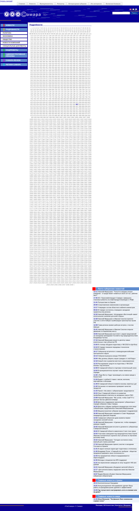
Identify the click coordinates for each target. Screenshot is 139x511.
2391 (54, 279)
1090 (35, 128)
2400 (89, 279)
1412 (43, 166)
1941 (47, 227)
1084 (74, 127)
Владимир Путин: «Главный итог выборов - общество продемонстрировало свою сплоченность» (115, 452)
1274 (66, 149)
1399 (54, 164)
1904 (89, 221)
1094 (51, 128)
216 (44, 45)
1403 (70, 164)
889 (83, 106)
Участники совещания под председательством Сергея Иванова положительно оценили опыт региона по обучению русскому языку (115, 435)
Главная (22, 4)
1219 (39, 143)
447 (77, 65)
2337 (31, 273)
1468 (74, 171)
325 (71, 54)
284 (68, 50)
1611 (70, 188)
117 (47, 35)
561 (59, 76)
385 (71, 60)
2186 (66, 255)
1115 (70, 130)
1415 (54, 166)
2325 (47, 272)
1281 (31, 151)
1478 (51, 173)
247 (77, 47)
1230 (82, 143)
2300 (74, 268)
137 (47, 37)
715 (40, 91)
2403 (39, 281)
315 (40, 54)
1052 (74, 123)
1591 (54, 186)
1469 (78, 171)
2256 (89, 262)
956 (44, 113)
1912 (58, 223)
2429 (78, 283)
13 (51, 28)
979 (53, 115)
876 (44, 106)
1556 (43, 182)
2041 (62, 238)
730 (86, 91)
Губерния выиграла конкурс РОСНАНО (112, 356)
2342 (51, 273)
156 (44, 39)
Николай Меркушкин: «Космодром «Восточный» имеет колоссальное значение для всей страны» (115, 315)
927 (77, 110)
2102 (51, 246)
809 (83, 99)
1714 (35, 201)
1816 (58, 212)
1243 (70, 145)
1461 (47, 171)
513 (34, 73)
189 (83, 41)
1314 (35, 154)
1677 (78, 195)
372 (31, 60)
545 (71, 74)
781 (59, 97)
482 (62, 69)
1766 (51, 206)
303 (65, 52)
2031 (86, 236)
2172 (74, 253)
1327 (86, 154)
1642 (66, 192)
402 (62, 61)
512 (31, 73)
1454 (82, 169)
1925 (47, 225)
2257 (31, 264)
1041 (31, 123)
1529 (62, 179)
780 (56, 97)
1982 (82, 231)
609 (83, 80)
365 (71, 58)
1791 (86, 208)
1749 (47, 205)
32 (31, 30)
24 (74, 28)
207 (77, 43)
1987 (39, 232)
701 (59, 89)
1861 (47, 218)
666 (74, 86)
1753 (62, 205)
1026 (35, 121)
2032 (89, 236)
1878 (51, 219)
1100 (74, 128)
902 (62, 108)
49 (68, 30)
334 (37, 56)
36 (40, 30)
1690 (66, 197)
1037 (78, 121)
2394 (66, 279)
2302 (82, 268)
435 (40, 65)
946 (74, 112)
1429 (47, 167)
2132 (43, 249)
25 (77, 28)
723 (65, 91)
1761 (31, 206)
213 (34, 45)
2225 (31, 260)
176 (44, 41)
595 (40, 80)
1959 (54, 229)
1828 (43, 214)
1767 (54, 206)
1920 (89, 223)
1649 (31, 193)
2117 (47, 247)
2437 (63, 285)
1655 (54, 193)
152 (31, 39)
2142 (82, 249)
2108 (74, 246)
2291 (39, 268)
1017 (62, 119)
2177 (31, 255)
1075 (39, 127)
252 (31, 48)
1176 (58, 138)
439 (53, 65)
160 (56, 39)
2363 (70, 275)
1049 (62, 123)
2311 (54, 270)
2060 (74, 240)
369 (83, 58)
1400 (58, 164)
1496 (58, 175)
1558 (51, 182)
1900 (74, 221)
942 (62, 112)
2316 (74, 270)
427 (77, 63)
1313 (31, 154)
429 (83, 63)
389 (83, 60)
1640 (58, 192)
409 (83, 61)
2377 (62, 277)
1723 (70, 201)
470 (86, 67)
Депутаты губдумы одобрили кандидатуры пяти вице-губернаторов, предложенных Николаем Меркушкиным (115, 407)
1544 (58, 180)
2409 (62, 281)
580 (56, 78)
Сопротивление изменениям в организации (113, 305)
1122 (35, 132)
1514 (66, 177)
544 (68, 74)
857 (47, 104)
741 (59, 93)
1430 (51, 167)
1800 (58, 210)
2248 (58, 262)
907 (77, 108)
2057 (62, 240)
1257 (62, 147)
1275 (70, 149)
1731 (39, 203)
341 (59, 56)
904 (68, 108)
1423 (86, 166)
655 (40, 86)
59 (89, 30)
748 (80, 93)
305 (71, 52)
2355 (39, 275)
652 (31, 86)
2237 (78, 260)
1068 (74, 125)
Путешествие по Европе (107, 302)
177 (47, 41)
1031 (54, 121)
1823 (86, 212)
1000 (57, 117)
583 (65, 78)
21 (68, 28)
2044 (74, 238)
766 (74, 95)
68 (48, 32)
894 (37, 108)
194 (37, 43)
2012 (74, 234)
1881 (62, 219)
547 (77, 74)
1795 (39, 210)
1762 (35, 206)
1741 (78, 203)
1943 (54, 227)
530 (86, 73)
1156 (43, 136)
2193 (31, 257)
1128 (58, 132)
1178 (66, 138)
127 (77, 35)
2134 (51, 249)
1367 (54, 160)
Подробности (12, 29)
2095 (86, 244)
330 (86, 54)
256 (44, 48)
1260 (74, 147)
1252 (43, 147)
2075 (70, 242)
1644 (74, 192)
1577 (62, 184)
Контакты (119, 505)
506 (74, 71)
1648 (89, 192)
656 (44, 86)
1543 (54, 180)
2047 (86, 238)
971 (89, 113)
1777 (31, 208)
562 (62, 76)
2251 (70, 262)
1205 (47, 141)
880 (56, 106)
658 (50, 86)
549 (83, 74)
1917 (78, 223)
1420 (74, 166)
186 (74, 41)
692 (31, 89)
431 (89, 63)
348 (80, 56)
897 (47, 108)
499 (53, 71)
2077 (78, 242)
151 (89, 37)
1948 (74, 227)
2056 (58, 240)
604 (68, 80)
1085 (78, 127)
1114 (66, 130)
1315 (39, 154)
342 (62, 56)
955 (40, 113)
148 (80, 37)
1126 (51, 132)
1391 (86, 162)
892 (31, 108)
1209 (62, 141)
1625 (62, 190)
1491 (39, 175)
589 (83, 78)
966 (74, 113)
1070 (82, 125)
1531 (70, 179)
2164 (43, 253)
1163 (70, 136)
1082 (66, 127)
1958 (51, 229)
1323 (70, 154)
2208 (89, 257)
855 (40, 104)
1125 (47, 132)
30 (87, 28)
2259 (39, 264)
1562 (66, 182)
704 (68, 89)
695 (40, 89)
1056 (89, 123)
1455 (86, 169)
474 (37, 69)
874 (37, 106)
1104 (89, 128)
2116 (43, 247)
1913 (62, 223)
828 (80, 100)
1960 (58, 229)
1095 (54, 128)
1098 (66, 128)
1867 (70, 218)
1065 (62, 125)
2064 (89, 240)
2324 (43, 272)
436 (44, 65)
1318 (51, 154)
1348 (43, 158)
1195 (70, 140)
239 (53, 47)
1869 (78, 218)
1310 (82, 153)
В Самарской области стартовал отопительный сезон (117, 368)
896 (44, 108)
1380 (43, 162)
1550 (82, 180)
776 (44, 97)
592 (31, 80)
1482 (66, 173)
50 (70, 30)
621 (59, 82)
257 (47, 48)
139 (53, 37)
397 (47, 61)
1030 (51, 121)
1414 (51, 166)
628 (80, 82)
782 (62, 97)
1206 (51, 141)
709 (83, 89)
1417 (62, 166)
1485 (78, 173)
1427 (39, 167)
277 (47, 50)
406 (74, 61)
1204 (43, 141)
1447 (54, 169)
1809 (31, 212)
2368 (89, 275)
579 (53, 78)
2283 (70, 266)
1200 (89, 140)
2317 (78, 270)
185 (71, 41)
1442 (35, 169)
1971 (39, 231)
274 (37, 50)
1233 (31, 145)
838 (50, 102)
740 (56, 93)
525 (71, 73)
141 (59, 37)
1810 (35, 212)
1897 (62, 221)
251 (89, 47)
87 (89, 32)
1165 (78, 136)
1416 (58, 166)
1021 (78, 119)
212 (31, 45)
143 (65, 37)
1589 (47, 186)
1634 (35, 192)
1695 (86, 197)
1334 (51, 156)
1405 (78, 164)
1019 (70, 119)
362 (62, 58)
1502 (82, 175)
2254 (82, 262)
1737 (62, 203)
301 (59, 52)
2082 (35, 244)
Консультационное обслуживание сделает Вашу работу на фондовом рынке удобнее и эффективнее (113, 486)
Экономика (8, 36)
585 (71, 78)
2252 (74, 262)
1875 (39, 219)
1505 (31, 177)
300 (56, 52)
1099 (70, 128)
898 (50, 108)
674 (37, 87)
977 (47, 115)
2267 (70, 264)
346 (74, 56)
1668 (43, 195)
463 (65, 67)
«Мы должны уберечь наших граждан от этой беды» (117, 358)
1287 (54, 151)
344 (68, 56)
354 (37, 58)
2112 (89, 246)
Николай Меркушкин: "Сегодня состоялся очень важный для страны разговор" (113, 441)
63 (38, 32)
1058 (35, 125)
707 (77, 89)
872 (31, 106)
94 (43, 34)
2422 (51, 283)
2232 (58, 260)
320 (56, 54)
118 (50, 35)
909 (83, 108)
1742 (82, 203)
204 (68, 43)
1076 (43, 127)
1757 (78, 205)
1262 (82, 147)
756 (44, 95)
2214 (51, 259)
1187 (39, 140)
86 (87, 32)
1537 (31, 180)
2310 (51, 270)
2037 (47, 238)
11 (46, 28)
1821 (78, 212)
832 (31, 102)
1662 (82, 193)
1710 (82, 199)
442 (62, 65)
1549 (78, 180)
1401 (62, 164)
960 (56, 113)
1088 (89, 127)
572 (31, 78)
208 (80, 43)
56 (83, 30)
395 (40, 61)
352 (31, 58)
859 (53, 104)
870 (86, 104)
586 (74, 78)
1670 (51, 195)
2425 (62, 283)
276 (44, 50)
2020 (43, 236)
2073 (62, 242)
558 (50, 76)
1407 (86, 164)
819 (53, 100)
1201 (31, 141)
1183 (86, 138)
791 (89, 97)
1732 (43, 203)
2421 (47, 283)
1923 (39, 225)
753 (34, 95)
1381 (47, 162)
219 (53, 45)
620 (56, 82)
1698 (35, 199)
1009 (31, 119)
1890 (35, 221)
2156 (74, 251)
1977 (62, 231)
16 (57, 28)
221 (59, 45)
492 (31, 71)
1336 (58, 156)
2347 (70, 273)
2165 (47, 253)
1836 (74, 214)
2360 (58, 275)
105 (72, 34)
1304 (58, 153)
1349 (47, 158)
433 (34, 65)
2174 (82, 253)
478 (50, 69)
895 (40, 108)
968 (80, 113)
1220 (43, 143)
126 (74, 35)
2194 (35, 257)
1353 (62, 158)
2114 (35, 247)
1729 (31, 203)
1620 (43, 190)
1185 (31, 140)
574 (37, 78)
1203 (39, 141)
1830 (51, 214)
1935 (86, 225)
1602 (35, 188)
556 (44, 76)
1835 (70, 214)
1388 (74, 162)
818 (50, 100)
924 (68, 110)
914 (37, 110)
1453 (78, 169)
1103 (86, 128)
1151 (86, 134)
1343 (86, 156)
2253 (78, 262)
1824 (89, 212)
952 (31, 113)
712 (31, 91)
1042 (35, 123)
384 (68, 60)
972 (31, 115)
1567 (86, 182)
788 (80, 97)
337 (47, 56)
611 (89, 80)
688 (80, 87)
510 (86, 71)
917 (47, 110)
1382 (51, 162)
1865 (62, 218)
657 (47, 86)
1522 (35, 179)
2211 (39, 259)
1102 (82, 128)
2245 (47, 262)
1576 (58, 184)
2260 (43, 264)
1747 (39, 205)
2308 (43, 270)
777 (47, 97)
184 (68, 41)
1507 (39, 177)
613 (34, 82)
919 (53, 110)
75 (63, 32)
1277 (78, 149)
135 (40, 37)
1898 (66, 221)
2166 (51, 253)
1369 (62, 160)
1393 (31, 164)
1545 (62, 180)
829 (83, 100)
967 (77, 113)
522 (62, 73)
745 (71, 93)
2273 (31, 266)
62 (35, 32)
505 (71, 71)
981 (59, 115)
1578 (66, 184)
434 (37, 65)
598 (50, 80)
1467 (70, 171)
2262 (51, 264)
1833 (62, 214)
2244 (43, 262)
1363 (39, 160)
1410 (35, 166)
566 (74, 76)
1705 (62, 199)
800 (56, 99)
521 (59, 73)
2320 (89, 270)
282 (62, 50)
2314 (66, 270)
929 (83, 110)
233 (34, 47)
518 (50, 73)
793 (34, 99)
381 (59, 60)
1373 (78, 160)
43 (55, 30)
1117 (78, 130)
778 (50, 97)
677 (47, 87)
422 (62, 63)
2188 (74, 255)
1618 (35, 190)
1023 (86, 119)
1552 (89, 180)
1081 (62, 127)
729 (83, 91)
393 (34, 61)
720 (56, 91)
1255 (54, 147)
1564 (74, 182)
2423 (54, 283)
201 (59, 43)
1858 (35, 218)
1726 (82, 201)
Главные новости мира (109, 496)
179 (53, 41)
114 (37, 35)
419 (53, 63)
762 (62, 95)
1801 (62, 210)
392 (31, 61)
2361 (62, 275)
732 (31, 93)
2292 (43, 268)
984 (68, 115)
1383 (54, 162)
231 (89, 45)
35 (38, 30)
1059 (39, 125)
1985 (31, 232)
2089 (62, 244)
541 (59, 74)
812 (31, 100)
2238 (82, 260)
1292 (74, 151)
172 (31, 41)
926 (74, 110)
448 (80, 65)
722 (62, 91)
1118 (82, 130)
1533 (78, 179)
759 (53, 95)
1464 (58, 171)
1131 (70, 132)
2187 (70, 255)
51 (72, 30)
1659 (70, 193)
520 (56, 73)
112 (31, 35)
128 (80, 35)
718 (50, 91)
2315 (70, 270)
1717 (47, 201)
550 (86, 74)
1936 (89, 225)
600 (56, 80)
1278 (82, 149)
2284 (74, 266)
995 (41, 117)
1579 (70, 184)
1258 (66, 147)
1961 (62, 229)
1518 (82, 177)
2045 (78, 238)
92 (39, 34)
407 (77, 61)
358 (50, 58)
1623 (54, 190)
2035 (39, 238)
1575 (54, 184)
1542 (51, 180)
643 (65, 84)
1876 (43, 219)
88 (30, 34)
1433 (62, 167)
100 (56, 34)
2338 (35, 273)
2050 (35, 240)
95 (45, 34)
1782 (51, 208)
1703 (54, 199)
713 (34, 91)
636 (44, 84)
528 (80, 73)
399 (53, 61)
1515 (70, 177)
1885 (78, 219)
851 (89, 102)
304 (68, 52)
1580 (74, 184)
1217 (31, 143)
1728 (89, 201)
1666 (35, 195)
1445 (47, 169)
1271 (54, 149)
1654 (51, 193)
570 (86, 76)
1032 (58, 121)
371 (89, 58)
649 (83, 84)
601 (59, 80)
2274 (35, 266)
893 (34, 108)
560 (56, 76)
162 (62, 39)
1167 (86, 136)
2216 (58, 259)
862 (62, 104)
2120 (58, 247)
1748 (43, 205)
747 (77, 93)
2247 (54, 262)
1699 (39, 199)
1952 (89, 227)
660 (56, 86)
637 (47, 84)
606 (74, 80)
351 (89, 56)
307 (77, 52)
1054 (82, 123)
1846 (51, 216)
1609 (62, 188)
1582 (82, 184)
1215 (86, 141)
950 (86, 112)
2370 (35, 277)
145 (71, 37)
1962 (66, 229)
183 (65, 41)
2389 (47, 279)
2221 (78, 259)
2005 (47, 234)
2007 (54, 234)
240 (56, 47)
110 (87, 34)
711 (89, 89)
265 (71, 48)
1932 (74, 225)
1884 (74, 219)
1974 (51, 231)
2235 (70, 260)
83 (81, 32)
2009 (62, 234)
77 (68, 32)
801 (59, 99)
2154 (66, 251)
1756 (74, 205)
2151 (54, 251)
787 (77, 97)
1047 (54, 123)
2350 (82, 273)
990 (86, 115)
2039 (54, 238)
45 (59, 30)
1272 (58, 149)
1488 (89, 173)
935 (40, 112)
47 (63, 30)
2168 (58, 253)
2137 (62, 249)
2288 (89, 266)
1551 (86, 180)
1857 (31, 218)
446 (74, 65)
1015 (54, 119)
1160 (58, 136)
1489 (31, 175)
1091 (39, 128)
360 (56, 58)
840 (56, 102)
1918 (82, 223)
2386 (35, 279)
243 (65, 47)
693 (34, 89)
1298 (35, 153)
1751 (54, 205)
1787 (70, 208)
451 (89, 65)
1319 (54, 154)
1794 (35, 210)
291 (89, 50)
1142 (51, 134)
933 (34, 112)
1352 (58, 158)
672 (31, 87)
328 (80, 54)
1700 (43, 199)
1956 (43, 229)
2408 (58, 281)
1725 (78, 201)
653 (34, 86)
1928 (58, 225)
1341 (78, 156)
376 (44, 60)
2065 (31, 242)
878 (50, 106)
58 (87, 30)
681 (59, 87)
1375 (86, 160)
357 (47, 58)
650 (86, 84)
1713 (31, 201)
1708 (74, 199)
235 (40, 47)
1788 (74, 208)
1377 (31, 162)
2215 (54, 259)
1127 (54, 132)
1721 (62, 201)
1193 (62, 140)
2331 (70, 272)
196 (44, 43)
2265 (62, 264)
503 (65, 71)
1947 (70, 227)
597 (47, 80)
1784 (58, 208)
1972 (43, 231)
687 (77, 87)
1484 (74, 173)
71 (55, 32)
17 (59, 28)
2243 (39, 262)
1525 (47, 179)
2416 (89, 281)
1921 (31, 225)
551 (89, 74)
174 (37, 41)
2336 (89, 272)
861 (59, 104)
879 (53, 106)
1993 (62, 232)
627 (77, 82)
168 (80, 39)
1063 (54, 125)
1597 (78, 186)
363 (65, 58)
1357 (78, 158)
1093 (47, 128)
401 (59, 61)
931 (89, 110)
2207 (86, 257)
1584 (89, 184)
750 (86, 93)
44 (57, 30)
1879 (54, 219)
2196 (43, 257)
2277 (47, 266)
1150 (82, 134)
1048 (58, 123)
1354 (66, 158)
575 (40, 78)
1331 (39, 156)
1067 (70, 125)
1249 (31, 147)
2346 (66, 273)
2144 (89, 249)
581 (59, 78)
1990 (51, 232)
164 (68, 39)
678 (50, 87)
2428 (74, 283)
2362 (66, 275)
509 (83, 71)
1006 (80, 117)
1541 (47, 180)
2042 (66, 238)
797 (47, 99)
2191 (86, 255)
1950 (82, 227)
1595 (70, 186)
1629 (78, 190)
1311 (86, 153)
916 (44, 110)
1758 (82, 205)
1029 (47, 121)
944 (68, 112)
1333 (47, 156)
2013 (78, 234)
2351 (86, 273)
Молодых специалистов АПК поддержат (112, 460)
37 (42, 30)
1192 (58, 140)
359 (53, 58)
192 (31, 43)
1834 (66, 214)
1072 (89, 125)
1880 (58, 219)
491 (89, 69)
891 (89, 106)
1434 (66, 167)
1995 (70, 232)
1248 (89, 145)
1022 (82, 119)
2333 (78, 272)
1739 (70, 203)
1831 (54, 214)
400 (56, 61)
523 (65, 73)
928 (80, 110)
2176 (89, 253)
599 (53, 80)
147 (77, 37)
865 (71, 104)
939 (53, 112)
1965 (78, 229)
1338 (66, 156)
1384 (58, 162)
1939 (39, 227)
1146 (66, 134)
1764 (43, 206)
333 (34, 56)
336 (44, 56)
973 (34, 115)
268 (80, 48)
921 (59, 110)
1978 (66, 231)
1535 (86, 179)
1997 (78, 232)
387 (77, 60)
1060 (43, 125)
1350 (51, 158)
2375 (54, 277)
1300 (43, 153)
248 (80, 47)
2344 (58, 273)
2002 (35, 234)
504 (68, 71)
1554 (35, 182)
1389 (78, 162)
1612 (74, 188)
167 (77, 39)
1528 (58, 179)
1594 (66, 186)
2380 (74, 277)
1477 (47, 173)
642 (62, 84)
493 (34, 71)
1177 (62, 138)
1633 (31, 192)
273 (34, 50)
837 (47, 102)
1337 (62, 156)
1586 (35, 186)
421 (59, 63)
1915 (70, 223)
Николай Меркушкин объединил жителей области (116, 467)
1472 (89, 171)
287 (77, 50)
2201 (62, 257)
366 (74, 58)
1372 (74, 160)
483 (65, 69)
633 (34, 84)
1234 (35, 145)
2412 (74, 281)
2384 (89, 277)
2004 (43, 234)
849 (83, 102)
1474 (35, 173)
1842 (35, 216)
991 (89, 115)
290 (86, 50)
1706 (66, 199)
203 (65, 43)
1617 (31, 190)
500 (56, 71)
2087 (54, 244)
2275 (39, 266)
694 (37, 89)
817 (47, 100)
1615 (86, 188)
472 (31, 69)
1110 (51, 130)
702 (62, 89)
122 (62, 35)
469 (83, 67)
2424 (58, 283)
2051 (39, 240)
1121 (31, 132)
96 (48, 34)
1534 (82, 179)
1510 (51, 177)
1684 (43, 197)
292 (31, 52)
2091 (70, 244)
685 (71, 87)
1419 (70, 166)
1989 (47, 232)
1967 (86, 229)
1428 (43, 167)
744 (68, 93)
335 (40, 56)
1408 (89, 164)
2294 (51, 268)
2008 (58, 234)
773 (34, 97)
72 (57, 32)
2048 (89, 238)
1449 (62, 169)
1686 (51, 197)
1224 (58, 143)
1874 (35, 219)
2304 (89, 268)
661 (59, 86)
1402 (66, 164)
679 (53, 87)
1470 (82, 171)
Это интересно (96, 4)
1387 (70, 162)
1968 (89, 229)
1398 (51, 164)
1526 (51, 179)
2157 (78, 251)
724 (68, 91)
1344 (89, 156)
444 (68, 65)
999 (53, 117)
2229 (47, 260)
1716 (43, 201)
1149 (78, 134)
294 (37, 52)
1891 (39, 221)
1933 (78, 225)
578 (50, 78)
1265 (31, 149)
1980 (74, 231)
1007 (84, 117)
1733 (47, 203)
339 (53, 56)
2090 (66, 244)
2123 (70, 247)
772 (31, 97)
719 (53, 91)
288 (80, 50)
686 (74, 87)
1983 (86, 231)
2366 (82, 275)
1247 (86, 145)
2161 (31, 253)
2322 (35, 272)
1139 (39, 134)
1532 (74, 179)
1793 (31, 210)
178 (50, 41)
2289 (31, 268)
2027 (70, 236)
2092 (74, 244)
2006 (51, 234)
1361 (31, 160)
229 (83, 45)
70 (53, 32)
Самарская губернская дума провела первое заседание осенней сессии (112, 419)
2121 (62, 247)
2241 (31, 262)
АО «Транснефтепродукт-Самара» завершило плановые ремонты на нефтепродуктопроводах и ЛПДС (114, 299)
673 (34, 87)
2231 (54, 260)
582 (62, 78)
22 (70, 28)
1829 (47, 214)
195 (40, 43)
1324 (74, 154)
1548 (74, 180)
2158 (82, 251)
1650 (35, 193)
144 (68, 37)
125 (71, 35)
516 (44, 73)
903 (65, 108)
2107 (70, 246)
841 (59, 102)
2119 (54, 247)
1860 (43, 218)
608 (80, 80)
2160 (89, 251)
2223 (86, 259)
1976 (58, 231)
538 (50, 74)
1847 (54, 216)
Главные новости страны (110, 480)
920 (56, 110)
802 (62, 99)
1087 (86, 127)
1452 (74, 169)
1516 (74, 177)
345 (71, 56)
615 (40, 82)
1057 (31, 125)
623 (65, 82)
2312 (58, 270)
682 (62, 87)
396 (44, 61)
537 (47, 74)
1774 (82, 206)
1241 (62, 145)
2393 (62, 279)
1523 (39, 179)
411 (89, 61)
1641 (62, 192)
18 (61, 28)
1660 (74, 193)
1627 (70, 190)
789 (83, 97)
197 (47, 43)
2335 (86, 272)
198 (50, 43)
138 (50, 37)
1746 (35, 205)
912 (31, 110)
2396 (74, 279)
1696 (89, 197)
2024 (58, 236)
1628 (74, 190)
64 (40, 32)
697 (47, 89)
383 (65, 60)
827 (77, 100)
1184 (89, 138)
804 (68, 99)
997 (47, 117)
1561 (62, 182)
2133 (47, 249)
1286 (51, 151)
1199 (86, 140)
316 (44, 54)
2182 (51, 255)
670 (86, 86)
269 (83, 48)
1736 (58, 203)
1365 (47, 160)
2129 (31, 249)
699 (53, 89)
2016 (89, 234)
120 (56, 35)
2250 (66, 262)
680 (56, 87)
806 (74, 99)
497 (47, 71)
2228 (43, 260)
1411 (39, 166)
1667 (39, 195)
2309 (47, 270)
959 (53, 113)
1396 (43, 164)
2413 (78, 281)
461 (59, 67)
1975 (54, 231)
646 (74, 84)
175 (40, 41)
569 (83, 76)
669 (83, 86)
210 (86, 43)
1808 (89, 210)
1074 (35, 127)
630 (86, 82)
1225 (62, 143)
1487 (86, 173)
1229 (78, 143)
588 (80, 78)
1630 (82, 190)
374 (37, 60)
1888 (89, 219)
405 (71, 61)
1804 (74, 210)
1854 (82, 216)
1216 (89, 141)
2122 (66, 247)
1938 (35, 227)
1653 (47, 193)
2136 (58, 249)
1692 (74, 197)
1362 (35, 160)
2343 (54, 273)
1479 (54, 173)
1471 (86, 171)
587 (77, 78)
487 (77, 69)
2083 (39, 244)
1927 (54, 225)
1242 (66, 145)
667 (77, 86)
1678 (82, 195)
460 (56, 67)
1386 (66, 162)
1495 (54, 175)
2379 (70, 277)
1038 (82, 121)
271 (89, 48)
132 (31, 37)
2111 (86, 246)
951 (89, 112)
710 (86, 89)
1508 (43, 177)
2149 (47, 251)
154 (37, 39)
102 (63, 34)
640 (56, 84)
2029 (78, 236)
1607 (54, 188)
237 (47, 47)
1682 (35, 197)
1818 (66, 212)
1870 (82, 218)
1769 (62, 206)
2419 (39, 283)
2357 (47, 275)
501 (59, 71)
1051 (70, 123)
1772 (74, 206)
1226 (66, 143)
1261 (78, 147)
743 (65, 93)
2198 (51, 257)
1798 (51, 210)
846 (74, 102)
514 (37, 73)
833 (34, 102)
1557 (47, 182)
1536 (89, 179)
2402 (35, 281)
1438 (82, 167)
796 (44, 99)
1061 (47, 125)
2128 (89, 247)
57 (85, 30)
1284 (43, 151)
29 (85, 28)
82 (79, 32)
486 (74, 69)
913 (34, 110)
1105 (31, 130)
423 (65, 63)
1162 (66, 136)
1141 (47, 134)
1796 (43, 210)
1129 (62, 132)
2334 (82, 272)
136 (44, 37)
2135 (54, 249)
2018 (35, 236)
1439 (86, 167)
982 (62, 115)
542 (62, 74)
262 (62, 48)
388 (80, 60)
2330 (66, 272)
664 (68, 86)
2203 (70, 257)
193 (34, 43)
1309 (78, 153)
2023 (54, 236)
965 (71, 113)
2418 (35, 283)
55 (81, 30)
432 (31, 65)
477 (47, 69)
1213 (78, 141)
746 (74, 93)
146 (74, 37)
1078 (51, 127)
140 (56, 37)
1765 (47, 206)
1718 (51, 201)
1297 (31, 153)
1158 (51, 136)
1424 (89, 166)
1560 (58, 182)
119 (53, 35)
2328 (58, 272)
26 (79, 28)
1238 (51, 145)
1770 (66, 206)
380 (56, 60)
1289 (62, 151)
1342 (82, 156)
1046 (51, 123)
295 (40, 52)
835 (40, 102)
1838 (82, 214)
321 (59, 54)
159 (53, 39)
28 (83, 28)
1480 (58, 173)
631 (89, 82)
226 (74, 45)
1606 (51, 188)
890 (86, 106)
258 (50, 48)
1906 (35, 223)
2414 (82, 281)
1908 (43, 223)
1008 (88, 117)
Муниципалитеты (46, 4)
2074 (66, 242)
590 (86, 78)
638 (50, 84)
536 (44, 74)
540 (56, 74)
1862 (51, 218)
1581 (78, 184)
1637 (47, 192)
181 (59, 41)
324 (68, 54)
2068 (43, 242)
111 (90, 34)
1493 (47, 175)
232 (31, 47)
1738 (66, 203)
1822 (82, 212)
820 (56, 100)
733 (34, 93)
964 (68, 113)
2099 (39, 246)
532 (31, 74)
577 (47, 78)
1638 (51, 192)
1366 (51, 160)
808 (80, 99)
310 (86, 52)
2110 (82, 246)
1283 (39, 151)
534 (37, 74)
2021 (47, 236)
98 (52, 34)
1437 (78, 167)
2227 (39, 260)
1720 (58, 201)
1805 (78, 210)
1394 (35, 164)
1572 (43, 184)
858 (50, 104)
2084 (43, 244)
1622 (51, 190)
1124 (43, 132)
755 (40, 95)
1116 (74, 130)
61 (33, 32)
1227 (70, 143)
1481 (62, 173)
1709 (78, 199)
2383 (86, 277)
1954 (35, 229)
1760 (89, 205)
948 (80, 112)
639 (53, 84)
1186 (35, 140)
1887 (86, 219)
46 (61, 30)
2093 (78, 244)
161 (59, 39)
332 (31, 56)
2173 (78, 253)
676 (44, 87)
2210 (35, 259)
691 (89, 87)
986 (74, 115)
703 (65, 89)
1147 (70, 134)
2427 (70, 283)
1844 (43, 216)
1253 (47, 147)
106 (75, 34)
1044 (43, 123)
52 (74, 30)
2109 (78, 246)
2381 (78, 277)
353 (34, 58)
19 (63, 28)
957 (47, 113)
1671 (54, 195)
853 (34, 104)
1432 (58, 167)
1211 (70, 141)
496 (44, 71)
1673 (62, 195)
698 (50, 89)
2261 (47, 264)
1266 (35, 149)
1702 (51, 199)
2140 (74, 249)
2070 (51, 242)
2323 (39, 272)
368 (80, 58)
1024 (89, 119)
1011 (39, 119)
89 (32, 34)
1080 (58, 127)
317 (47, 54)
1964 (74, 229)
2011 (70, 234)
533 (34, 74)
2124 (74, 247)
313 (34, 54)
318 (50, 54)
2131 (39, 249)
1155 (39, 136)
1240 (58, 145)
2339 (39, 273)
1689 (62, 197)
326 (74, 54)
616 (44, 82)
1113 (62, 130)
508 (80, 71)
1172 (43, 138)
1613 (78, 188)
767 (77, 95)
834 (37, 102)
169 (83, 39)
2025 (62, 236)
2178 (35, 255)
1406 (82, 164)
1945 (62, 227)
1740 (74, 203)
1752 (58, 205)
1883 (70, 219)
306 (74, 52)
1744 (89, 203)
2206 (82, 257)
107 (78, 34)
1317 (47, 154)
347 (77, 56)
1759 (86, 205)
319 (53, 54)
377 (47, 60)
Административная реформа (15, 55)
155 (40, 39)
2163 (39, 253)
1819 (70, 212)
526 (74, 73)
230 (86, 45)
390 (86, 60)
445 (71, 65)
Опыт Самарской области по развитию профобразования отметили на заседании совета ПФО (113, 394)
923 (65, 110)
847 (77, 102)
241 (59, 47)
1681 (31, 197)
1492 (43, 175)
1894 (51, 221)
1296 (89, 151)
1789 (78, 208)
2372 (43, 277)
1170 (35, 138)
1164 (74, 136)
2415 (86, 281)
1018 (66, 119)
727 (77, 91)
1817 (62, 212)
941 (59, 112)
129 (83, 35)
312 (31, 54)
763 (65, 95)
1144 (58, 134)
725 (71, 91)
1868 (74, 218)
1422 (82, 166)
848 (80, 102)
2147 (39, 251)
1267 (39, 149)
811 (89, 99)
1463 (54, 171)
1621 (47, 190)
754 (37, 95)
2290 (35, 268)
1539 (39, 180)
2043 (70, 238)
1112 (58, 130)
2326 (51, 272)
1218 (35, 143)
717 (47, 91)
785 (71, 97)
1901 (78, 221)
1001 (61, 117)
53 (76, 30)
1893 (47, 221)
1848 (58, 216)
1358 (82, 158)
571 (89, 76)
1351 (54, 158)
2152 (58, 251)
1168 (89, 136)
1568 (89, 182)
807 (77, 99)
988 (80, 115)
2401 (31, 281)
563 (65, 76)
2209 (31, 259)
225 (71, 45)
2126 (82, 247)
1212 (74, 141)
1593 (62, 186)
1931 (70, 225)
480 (56, 69)
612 (31, 82)
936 (44, 112)
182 (62, 41)
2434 (52, 285)
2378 (66, 277)
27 (81, 28)
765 (71, 95)
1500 (74, 175)
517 (47, 73)
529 (83, 73)
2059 (70, 240)
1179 (70, 138)
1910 (51, 223)
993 (35, 117)
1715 (39, 201)
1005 (76, 117)
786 (74, 97)
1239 (54, 145)
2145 (31, 251)
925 (71, 110)
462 (62, 67)
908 (80, 108)
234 (37, 47)
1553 (31, 182)
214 (37, 45)
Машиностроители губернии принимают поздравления (117, 411)
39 (46, 30)
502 (62, 71)
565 (71, 76)
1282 (35, 151)
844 (68, 102)
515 (40, 73)
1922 (35, 225)
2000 (89, 232)
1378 (35, 162)
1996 (74, 232)
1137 (31, 134)
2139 (70, 249)
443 (65, 65)
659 (53, 86)
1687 (54, 197)
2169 (62, 253)
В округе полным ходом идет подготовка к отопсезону (117, 449)
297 (47, 52)
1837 (78, 214)
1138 (35, 134)
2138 (66, 249)
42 (53, 30)
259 (53, 48)
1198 (82, 140)
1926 (51, 225)
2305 (31, 270)
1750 (51, 205)
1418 (66, 166)
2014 (82, 234)
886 (74, 106)
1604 (43, 188)
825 (71, 100)
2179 (39, 255)
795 (40, 99)
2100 (43, 246)
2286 (82, 266)
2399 (86, 279)
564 (68, 76)
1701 (47, 199)
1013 (47, 119)
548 (80, 74)
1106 (35, 130)
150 (86, 37)
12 (48, 28)
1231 (86, 143)
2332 (74, 272)
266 (74, 48)
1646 (82, 192)
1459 (39, 171)
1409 (31, 166)
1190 (51, 140)
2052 (43, 240)
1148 (74, 134)
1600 (89, 186)
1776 (89, 206)
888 (80, 106)
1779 (39, 208)
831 (89, 100)
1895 (54, 221)
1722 (66, 201)
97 (50, 34)
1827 (39, 214)
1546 (66, 180)
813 (34, 100)
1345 (31, 158)
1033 (62, 121)
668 (80, 86)
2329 (62, 272)
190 (86, 41)
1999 (86, 232)
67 (46, 32)
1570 (35, 184)
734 (37, 93)
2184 (58, 255)
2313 (62, 270)
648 (80, 84)
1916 (74, 223)
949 (83, 112)
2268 (74, 264)
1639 (54, 192)
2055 (54, 240)
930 (86, 110)
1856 (89, 216)
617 (47, 82)
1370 (66, 160)
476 (44, 69)
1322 (66, 154)
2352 (89, 273)
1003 (68, 117)
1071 (86, 125)
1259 (70, 147)
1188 (43, 140)
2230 (51, 260)
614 (37, 82)
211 (89, 43)
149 (83, 37)
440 (56, 65)
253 (34, 48)
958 (50, 113)
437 (47, 65)
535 (40, 74)
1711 (86, 199)
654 (37, 86)
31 (89, 28)
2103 (54, 246)
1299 (39, 153)
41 (51, 30)
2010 (66, 234)
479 (53, 69)
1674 (66, 195)
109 (84, 34)
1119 (86, 130)
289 (83, 50)
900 (56, 108)
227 (77, 45)
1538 (35, 180)
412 (31, 63)
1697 (31, 199)
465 (71, 67)
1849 (62, 216)
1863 (54, 218)
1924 (43, 225)
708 (80, 89)
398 (50, 61)
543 (65, 74)
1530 (66, 179)
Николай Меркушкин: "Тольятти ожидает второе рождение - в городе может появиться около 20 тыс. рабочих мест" (115, 293)
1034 (66, 121)
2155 (70, 251)
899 (53, 108)
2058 (66, 240)
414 (37, 63)
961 (59, 113)
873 (34, 106)
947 (77, 112)
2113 (31, 247)
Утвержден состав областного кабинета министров (116, 307)
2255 (86, 262)
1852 (74, 216)
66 (44, 32)
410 (86, 61)
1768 (58, 206)
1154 (35, 136)
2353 (31, 275)
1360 (89, 158)
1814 (51, 212)
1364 (43, 160)
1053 (78, 123)
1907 (39, 223)
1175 (54, 138)
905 (71, 108)
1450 (66, 169)
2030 (82, 236)
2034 (35, 238)
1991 (54, 232)
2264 (58, 264)
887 (77, 106)
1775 (86, 206)
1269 (47, 149)
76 (66, 32)
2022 (51, 236)
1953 (31, 229)
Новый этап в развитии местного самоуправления (116, 361)
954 (37, 113)
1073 (31, 127)
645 (71, 84)
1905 (31, 223)
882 (62, 106)
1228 (74, 143)
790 (86, 97)
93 (41, 34)
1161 (62, 136)
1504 (89, 175)
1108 (43, 130)
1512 (58, 177)
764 (68, 95)
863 (65, 104)
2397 (78, 279)
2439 (71, 285)
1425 (31, 167)
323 (65, 54)
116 (44, 35)
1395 (39, 164)
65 (42, 32)
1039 (86, 121)
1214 (82, 141)
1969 (31, 231)
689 (83, 87)
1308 (74, 153)
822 (62, 100)
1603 (39, 188)
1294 (82, 151)
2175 (86, 253)
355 (40, 58)
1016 (58, 119)
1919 (86, 223)
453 (34, 67)
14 (53, 28)
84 (83, 32)
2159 (86, 251)
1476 (43, 173)
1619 (39, 190)
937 (47, 112)
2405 (47, 281)
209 (83, 43)
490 (86, 69)
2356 (43, 275)
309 (83, 52)
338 (50, 56)
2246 (51, 262)
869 (83, 104)
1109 (47, 130)
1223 (54, 143)
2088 (58, 244)
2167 (54, 253)
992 (32, 117)
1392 (89, 162)
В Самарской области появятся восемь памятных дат (117, 384)
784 (68, 97)
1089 (31, 128)
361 (59, 58)
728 (80, 91)
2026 (66, 236)
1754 (66, 205)
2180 (43, 255)
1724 (74, 201)
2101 (47, 246)
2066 (35, 242)
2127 (86, 247)
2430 (82, 283)
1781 (47, 208)
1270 (51, 149)
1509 (47, 177)
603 (65, 80)
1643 (70, 192)
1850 (66, 216)
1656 (58, 193)
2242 (35, 262)
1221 (47, 143)
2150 (51, 251)
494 (37, 71)
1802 (66, 210)
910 (86, 108)
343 (65, 56)
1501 (78, 175)
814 (37, 100)
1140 (43, 134)
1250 (35, 147)
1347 (39, 158)
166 (74, 39)
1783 (54, 208)
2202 (66, 257)
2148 (43, 251)
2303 (86, 268)
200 (56, 43)
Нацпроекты (12, 50)
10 (44, 28)
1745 (31, 205)
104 (69, 34)
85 (85, 32)
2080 (89, 242)
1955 (39, 229)
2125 (78, 247)
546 (74, 74)
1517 (78, 177)
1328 (89, 154)
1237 (47, 145)
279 (53, 50)
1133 (78, 132)
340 (56, 56)
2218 (66, 259)
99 (54, 34)
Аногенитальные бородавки (108, 483)
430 (86, 63)
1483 (70, 173)
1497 (62, 175)
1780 (43, 208)
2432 (89, 283)
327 (77, 54)
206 (74, 43)
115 (40, 35)
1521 (31, 179)
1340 (74, 156)
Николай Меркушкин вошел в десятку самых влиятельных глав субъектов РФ (112, 341)
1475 (39, 173)
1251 (39, 147)
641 (59, 84)
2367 (86, 275)
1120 (89, 130)
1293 (78, 151)
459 (53, 67)
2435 (56, 285)
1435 (70, 167)
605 (71, 80)
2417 (31, 283)
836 (44, 102)
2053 (47, 240)
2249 (62, 262)
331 (89, 54)
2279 (54, 266)
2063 (86, 240)
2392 (58, 279)
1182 (82, 138)
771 (89, 95)
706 (74, 89)
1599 (86, 186)
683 (65, 87)
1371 (70, 160)
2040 (58, 238)
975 (40, 115)
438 (50, 65)
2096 (89, 244)
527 (77, 73)
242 (62, 47)
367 (77, 58)
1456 (89, 169)
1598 (82, 186)
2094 (82, 244)
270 (86, 48)
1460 (43, 171)
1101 (78, 128)
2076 (74, 242)
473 (34, 69)
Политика (7, 33)
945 (71, 112)
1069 (78, 125)
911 (89, 108)
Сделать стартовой (6, 1)
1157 (47, 136)
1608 (58, 188)
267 (77, 48)
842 (62, 102)
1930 (66, 225)
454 (37, 67)
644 (68, 84)
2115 (39, 247)
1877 (47, 219)
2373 (47, 277)
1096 (58, 128)
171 (89, 39)
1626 (66, 190)
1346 (35, 158)
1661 (78, 193)
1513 (62, 177)
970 (86, 113)
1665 (31, 195)
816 (44, 100)
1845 (47, 216)
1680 (89, 195)
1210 (66, 141)
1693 (78, 197)
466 (74, 67)
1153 (31, 136)
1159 (54, 136)
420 (56, 63)
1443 (39, 169)
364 (68, 58)
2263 (54, 264)
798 (50, 99)
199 (53, 43)
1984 (89, 231)
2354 (35, 275)
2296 (58, 268)
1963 (70, 229)
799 (53, 99)
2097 (31, 246)
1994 (66, 232)
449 (83, 65)
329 (83, 54)
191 (89, 41)
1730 (35, 203)
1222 (51, 143)
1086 (82, 127)
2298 (66, 268)
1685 (47, 197)
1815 (54, 212)
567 (77, 76)
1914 (66, 223)
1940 (43, 227)
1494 (51, 175)
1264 (89, 147)
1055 (86, 123)
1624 (58, 190)
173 (34, 41)
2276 (43, 266)
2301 (78, 268)
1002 (65, 117)
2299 (70, 268)
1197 (78, 140)
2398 (82, 279)
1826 (35, 214)
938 (50, 112)
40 (48, 30)
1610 (66, 188)
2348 (74, 273)
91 (37, 34)
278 (50, 50)
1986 (35, 232)
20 (66, 28)
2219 (70, 259)
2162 (35, 253)
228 (80, 45)
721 (59, 91)
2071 (54, 242)
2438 (67, 285)
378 (50, 60)
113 (34, 35)
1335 (54, 156)
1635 (39, 192)
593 (34, 80)
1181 (78, 138)
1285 (47, 151)
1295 (86, 151)
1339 (70, 156)
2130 (35, 249)
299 (53, 52)
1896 (58, 221)
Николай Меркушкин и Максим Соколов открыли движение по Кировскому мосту (113, 330)
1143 (54, 134)
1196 (74, 140)
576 (44, 78)
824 (68, 100)
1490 (35, 175)
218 (50, 45)
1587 (39, 186)
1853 (78, 216)
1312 (89, 153)
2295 (54, 268)
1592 (58, 186)
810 (86, 99)
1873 (31, 219)
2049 (31, 240)
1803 (70, 210)
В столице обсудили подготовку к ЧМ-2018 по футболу (117, 344)
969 (83, 113)
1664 (89, 193)
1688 (58, 197)
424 (68, 63)
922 (62, 110)
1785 (62, 208)
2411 (70, 281)
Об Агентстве (109, 505)
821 (59, 100)
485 (71, 69)
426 (74, 63)
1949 (78, 227)
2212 (43, 259)
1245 (78, 145)
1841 (31, 216)
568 (80, 76)
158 (50, 39)
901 (59, 108)
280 (56, 50)
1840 (89, 214)
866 (74, 104)
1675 (70, 195)
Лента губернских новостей (111, 289)
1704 (58, 199)
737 (47, 93)
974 (37, 115)
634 (37, 84)
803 (65, 99)
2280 (58, 266)
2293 (47, 268)
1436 (74, 167)
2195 (39, 257)
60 (31, 32)
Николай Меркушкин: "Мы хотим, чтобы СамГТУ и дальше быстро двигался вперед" (114, 398)
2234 (66, 260)
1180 (74, 138)
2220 (74, 259)
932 (31, 112)
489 (83, 69)
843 (65, 102)
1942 (51, 227)
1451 (70, 169)
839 (53, 102)
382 (62, 60)
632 (31, 84)
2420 (43, 283)
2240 (89, 260)
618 (50, 82)
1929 (62, 225)
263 (65, 48)
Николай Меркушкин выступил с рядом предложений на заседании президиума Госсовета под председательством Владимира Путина (116, 335)
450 (86, 65)
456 (44, 67)
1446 (51, 169)
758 (50, 95)
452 (31, 67)
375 (40, 60)
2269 (78, 264)
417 (47, 63)
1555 (39, 182)
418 (50, 63)
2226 (35, 260)
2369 (31, 277)
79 (72, 32)
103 (66, 34)
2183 (54, 255)
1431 (54, 167)
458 (50, 67)
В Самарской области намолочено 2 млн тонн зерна (117, 431)
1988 (43, 232)
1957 (47, 229)
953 (34, 113)
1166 (82, 136)
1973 (47, 231)
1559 (54, 182)
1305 (62, 153)
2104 (58, 246)
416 (44, 63)
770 (86, 95)
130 (86, 35)
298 (50, 52)
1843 (39, 216)
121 (59, 35)
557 (47, 76)
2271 (86, 264)
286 (74, 50)
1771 (70, 206)
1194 (66, 140)
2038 (51, 238)
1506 (35, 177)
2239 (86, 260)
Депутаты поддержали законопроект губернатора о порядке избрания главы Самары (114, 403)
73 (59, 32)
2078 (82, 242)
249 (83, 47)
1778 (35, 208)
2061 (78, 240)
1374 (82, 160)
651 (89, 84)
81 (76, 32)
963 (65, 113)
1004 (72, 117)
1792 (89, 208)
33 (33, 30)
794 (37, 99)
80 (74, 32)
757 (47, 95)
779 (53, 97)
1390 (82, 162)
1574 (51, 184)
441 (59, 65)
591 (89, 78)
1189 (47, 140)
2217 (62, 259)
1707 (70, 199)
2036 (43, 238)
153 (34, 39)
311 (89, 52)
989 (83, 115)
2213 (47, 259)
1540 (43, 180)
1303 (54, 153)
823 (65, 100)
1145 (62, 134)
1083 (70, 127)
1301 (47, 153)
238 (50, 47)
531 (89, 73)
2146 (35, 251)
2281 (62, 266)
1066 (66, 125)
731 (89, 91)
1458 (35, 171)
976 (44, 115)
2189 (78, 255)
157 (47, 39)
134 (37, 37)
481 (59, 69)
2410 (66, 281)
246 (74, 47)
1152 (89, 134)
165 (71, 39)
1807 (86, 210)
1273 (62, 149)
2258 (35, 264)
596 (44, 80)
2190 (82, 255)
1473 (31, 173)
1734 (51, 203)
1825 (31, 214)
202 (62, 43)
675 (40, 87)
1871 (86, 218)
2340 (43, 273)
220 (56, 45)
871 (89, 104)
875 (40, 106)
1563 (70, 182)
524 (68, 73)
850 (86, 102)
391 (89, 60)
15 (55, 28)
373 (34, 60)
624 (68, 82)
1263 (86, 147)
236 (44, 47)
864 (68, 104)
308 (80, 52)
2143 (86, 249)
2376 (58, 277)
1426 (35, 167)
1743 (86, 203)
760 (56, 95)
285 (71, 50)
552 (31, 76)
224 (68, 45)
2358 (51, 275)
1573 (47, 184)
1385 (62, 162)
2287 (86, 266)
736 (44, 93)
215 (40, 45)
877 (47, 106)
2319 (86, 270)
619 (53, 82)
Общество (7, 39)
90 (35, 34)
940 (56, 112)
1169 (31, 138)
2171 (70, 253)
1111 (54, 130)
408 (80, 61)
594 (37, 80)
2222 (82, 259)
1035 (70, 121)
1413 (47, 166)
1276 (74, 149)
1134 (82, 132)
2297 (62, 268)
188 (80, 41)
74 (61, 32)
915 (40, 110)
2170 (66, 253)
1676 (74, 195)
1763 (39, 206)
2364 (74, 275)
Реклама (99, 505)
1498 (66, 175)
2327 (54, 272)
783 (65, 97)
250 (86, 47)
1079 (54, 127)
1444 (43, 169)
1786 (66, 208)
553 (34, 76)
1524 (43, 179)
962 (62, 113)
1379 (39, 162)
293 (34, 52)
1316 (43, 154)
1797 (47, 210)
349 (83, 56)
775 (40, 97)
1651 (39, 193)
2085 (47, 244)
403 (65, 61)
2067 (39, 242)
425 (71, 63)
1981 (78, 231)
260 (56, 48)
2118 (51, 247)
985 (71, 115)
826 (74, 100)
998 (50, 117)
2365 (78, 275)
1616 (89, 188)
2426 (66, 283)
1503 (86, 175)
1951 (86, 227)
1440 (89, 167)
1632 (89, 190)
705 (71, 89)
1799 (54, 210)
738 (50, 93)
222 (62, 45)
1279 (86, 149)
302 (62, 52)
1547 (70, 180)
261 (59, 48)
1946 (66, 227)
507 (77, 71)
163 (65, 39)
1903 (86, 221)
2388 (43, 279)
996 (44, 117)
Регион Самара (13, 65)
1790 (82, 208)
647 (77, 84)
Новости (32, 4)
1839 (86, 214)
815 (40, 100)
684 (68, 87)
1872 (89, 218)
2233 (62, 260)
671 (89, 86)
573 (34, 78)
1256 (58, 147)
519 (53, 73)
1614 (82, 188)
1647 (86, 192)
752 (31, 95)
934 (37, 112)
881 (59, 106)
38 (44, 30)
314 (37, 54)
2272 (89, 264)
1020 (74, 119)
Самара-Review (13, 60)
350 (86, 56)
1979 (70, 231)
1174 (51, 138)
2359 (54, 275)
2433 (48, 285)
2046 (82, 238)
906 (74, 108)
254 (37, 48)
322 (62, 54)
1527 (54, 179)
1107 (39, 130)
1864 (58, 218)
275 (40, 50)
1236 (43, 145)
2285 (78, 266)
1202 (35, 141)
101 (60, 34)
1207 (54, 141)
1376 (89, 160)
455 (40, 67)
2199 (54, 257)
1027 (39, 121)
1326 (82, 154)
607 (77, 80)
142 (62, 37)
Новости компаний (11, 42)
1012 (43, 119)
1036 (74, 121)
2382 (82, 277)
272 (31, 50)
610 (86, 80)
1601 (31, 188)
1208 (58, 141)
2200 (58, 257)
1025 (31, 121)
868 (80, 104)
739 (53, 93)
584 (68, 78)
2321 (31, 272)
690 (86, 87)
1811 (39, 212)
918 (50, 110)
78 (70, 32)
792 (31, 99)
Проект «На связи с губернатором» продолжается (116, 391)
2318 (82, 270)
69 (51, 32)
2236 (74, 260)
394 (37, 61)
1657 (62, 193)
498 (50, 71)
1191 (54, 140)
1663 (86, 193)
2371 (39, 277)
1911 (54, 223)
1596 (74, 186)
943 (65, 112)
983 (65, 115)
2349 (78, 273)
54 (79, 30)
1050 (66, 123)
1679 (86, 195)
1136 (89, 132)
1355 (70, 158)
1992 (58, 232)
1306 (66, 153)
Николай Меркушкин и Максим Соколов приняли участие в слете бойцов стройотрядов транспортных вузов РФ (115, 320)
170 (86, 39)
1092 (43, 128)
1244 (74, 145)
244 (68, 47)
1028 (43, 121)
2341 (47, 273)
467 (77, 67)
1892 (43, 221)
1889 (31, 221)
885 (71, 106)
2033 (31, 238)
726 (74, 91)
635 (40, 84)
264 (68, 48)
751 (89, 93)
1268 (43, 149)
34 (35, 30)
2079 (86, 242)
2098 (35, 246)
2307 (39, 270)
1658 (66, 193)
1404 (74, 164)
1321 (62, 154)
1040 (89, 121)
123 (65, 35)
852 (31, 104)
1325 (78, 154)
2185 (62, 255)
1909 (47, 223)
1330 (35, 156)
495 (40, 71)
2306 (35, 270)
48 (66, 30)
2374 (51, 277)
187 (77, 41)
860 (56, 104)
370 (86, 58)
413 (34, 63)
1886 (82, 219)
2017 (31, 236)
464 (68, 67)
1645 (78, 192)
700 (56, 89)
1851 (70, 216)
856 (44, 104)
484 (68, 69)
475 (40, 69)
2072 (58, 242)
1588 (43, 186)
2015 (86, 234)
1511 (54, 177)
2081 (31, 244)
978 (50, 115)
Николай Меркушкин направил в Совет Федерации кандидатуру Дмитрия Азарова (114, 414)
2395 (70, 279)
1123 (39, 132)
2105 (62, 246)
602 (62, 80)
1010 (35, 119)
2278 (51, 266)
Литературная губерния (77, 4)
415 (40, 63)
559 (53, 76)
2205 (78, 257)
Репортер (60, 4)
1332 (43, 156)
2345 (62, 273)
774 (37, 97)
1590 (51, 186)
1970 (35, 231)
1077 (47, 127)
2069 (47, 242)
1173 (47, 138)
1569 (31, 184)
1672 (58, 195)
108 (81, 34)
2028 (74, 236)
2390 (51, 279)
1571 (39, 184)
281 (59, 50)
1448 (58, 169)
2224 (89, 259)
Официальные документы (14, 46)
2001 (31, 234)
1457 (31, 171)
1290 (66, 151)
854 (37, 104)
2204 (74, 257)
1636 (43, 192)
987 (77, 115)
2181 (47, 255)
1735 (54, 203)
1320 (58, 154)
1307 (70, 153)
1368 (58, 160)
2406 (51, 281)
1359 (86, 158)
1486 (82, 173)
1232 (89, 143)
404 (68, 61)
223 (65, 45)
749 (83, 93)
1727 (86, 201)
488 (80, 69)
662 (62, 86)
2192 (89, 255)
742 (62, 93)
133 (34, 37)
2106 (66, 246)
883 (65, 106)
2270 (82, 264)
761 (59, 95)
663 (65, 86)
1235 (39, 145)
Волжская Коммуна (113, 4)
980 (56, 115)
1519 (86, 177)
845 (71, 102)
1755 (70, 205)
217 (47, 45)
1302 (51, 153)
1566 (82, 182)
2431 (86, 283)
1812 (43, 212)
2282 (66, 266)
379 (53, 60)
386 (74, 60)
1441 (31, 169)
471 (89, 67)
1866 (66, 218)
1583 (86, 184)
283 (65, 50)
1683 (39, 197)
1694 (82, 197)
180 (56, 41)
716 (44, 91)
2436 (60, 285)
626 (74, 82)
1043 (39, 123)
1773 (78, 206)
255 (40, 48)
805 (71, 99)
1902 (82, 221)
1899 (70, 221)
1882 (66, 219)
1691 (70, 197)
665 (71, 86)
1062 (51, 125)
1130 (66, 132)
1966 (82, 229)
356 (44, 58)
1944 (58, 227)
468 (80, 67)
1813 (47, 212)
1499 (70, 175)
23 (72, 28)
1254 (51, 147)
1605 (47, 188)
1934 (82, 225)
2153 (62, 251)
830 (86, 100)
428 (80, 63)
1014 (51, 119)
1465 (62, 171)
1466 (66, 171)
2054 (51, 240)
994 (38, 117)
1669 (47, 195)
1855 (86, 216)
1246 (82, 145)
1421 (78, 166)
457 (47, 67)
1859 (39, 218)
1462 (51, 171)
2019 (39, 236)
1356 (74, 158)
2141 (78, 249)
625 (71, 82)
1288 (58, 151)
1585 (31, 186)
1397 (47, 164)
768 (80, 95)
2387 (39, 279)
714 (37, 91)
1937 (31, 227)
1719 (54, 201)
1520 (89, 177)
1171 (39, 138)
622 (62, 82)
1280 (89, 149)
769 (83, 95)
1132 (74, 132)
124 (68, 35)
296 (44, 52)
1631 (86, 190)
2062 (82, 240)
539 (53, 74)
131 (89, 35)
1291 (70, 151)
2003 (39, 234)
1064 (58, 125)
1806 (82, 210)
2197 (47, 257)
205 (71, 43)
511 (89, 71)
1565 (78, 182)
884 (68, 106)
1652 (43, 193)
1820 (74, 212)
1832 (58, 214)
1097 (62, 128)
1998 (82, 232)
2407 (54, 281)
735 (40, 93)
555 (40, 76)
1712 (89, 199)
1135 (86, 132)
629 (83, 82)
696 (44, 89)
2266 (66, 264)
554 (37, 76)
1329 (31, 156)
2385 (31, 279)
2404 (43, 281)
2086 (51, 244)
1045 (47, 123)
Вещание (127, 505)
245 (71, 47)
